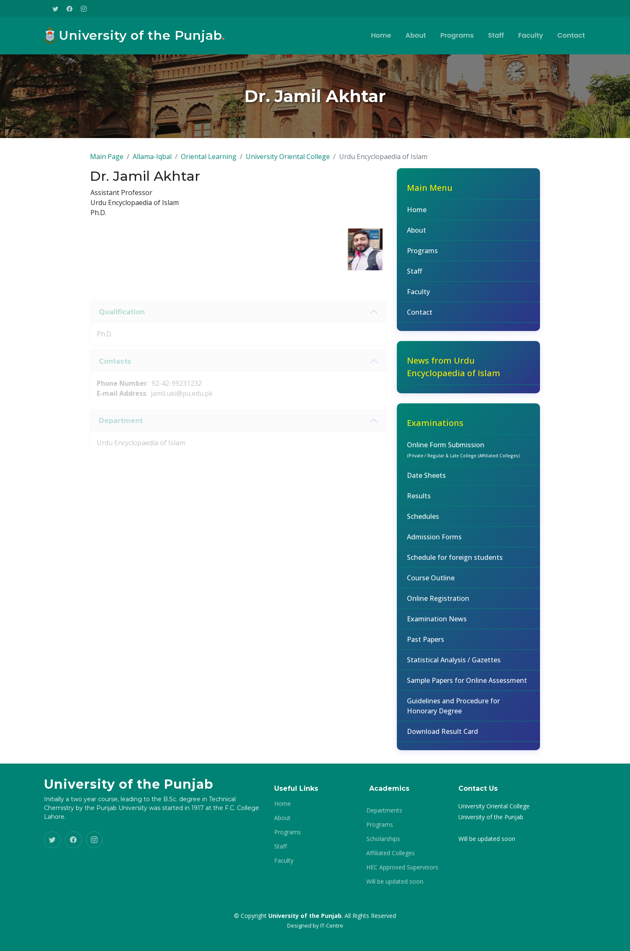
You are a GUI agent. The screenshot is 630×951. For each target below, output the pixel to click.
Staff (496, 35)
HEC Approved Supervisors (402, 867)
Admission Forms (434, 541)
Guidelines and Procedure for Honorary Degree (453, 710)
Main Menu (430, 191)
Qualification (122, 325)
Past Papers (425, 643)
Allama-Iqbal (152, 160)
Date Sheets (426, 479)
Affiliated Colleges (390, 853)
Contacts (115, 375)
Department (121, 434)
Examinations (435, 427)
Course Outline (431, 582)
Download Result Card (442, 735)
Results (419, 500)
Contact (571, 35)
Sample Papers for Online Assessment (467, 684)
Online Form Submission (463, 453)
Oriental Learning (209, 160)
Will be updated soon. (395, 881)
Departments (384, 810)
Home (381, 35)
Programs (457, 35)
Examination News (437, 623)
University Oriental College (288, 160)
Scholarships (383, 839)
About (415, 35)
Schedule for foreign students (455, 561)
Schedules (423, 520)
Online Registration (438, 602)
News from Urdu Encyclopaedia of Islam (453, 371)
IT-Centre (331, 925)
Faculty (530, 35)
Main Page (106, 160)
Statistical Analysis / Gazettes (454, 664)
